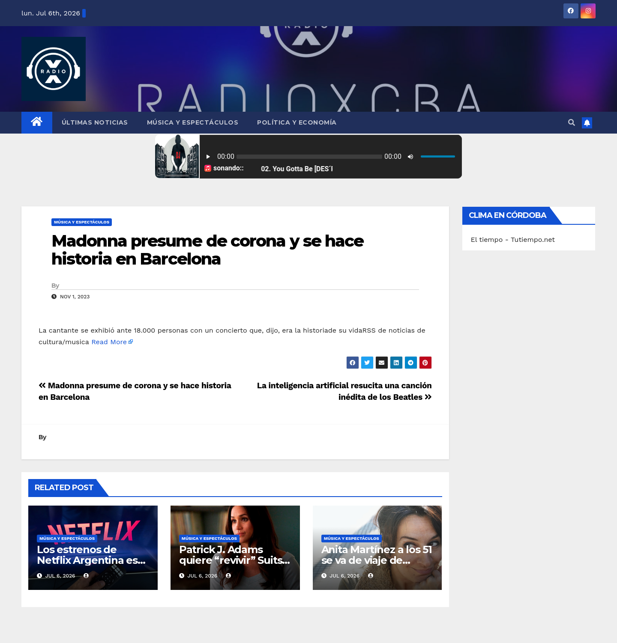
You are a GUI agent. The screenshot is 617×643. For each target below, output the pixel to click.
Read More (109, 342)
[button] (571, 123)
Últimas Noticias (95, 122)
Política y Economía (297, 122)
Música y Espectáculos (193, 122)
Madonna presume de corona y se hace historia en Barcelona (207, 250)
